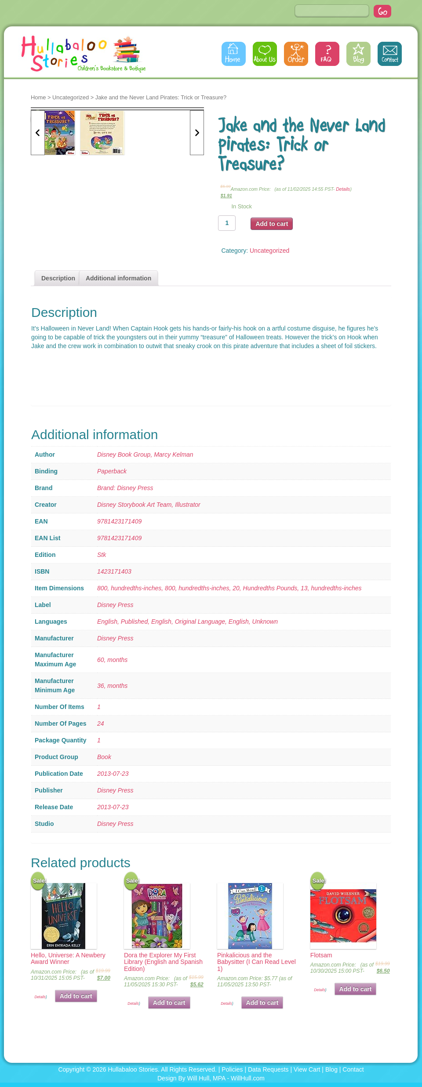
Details (343, 189)
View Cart (307, 1069)
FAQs (327, 54)
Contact (390, 54)
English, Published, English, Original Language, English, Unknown (187, 621)
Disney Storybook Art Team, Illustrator (148, 504)
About (265, 54)
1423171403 (114, 571)
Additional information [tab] (118, 278)
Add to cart (271, 223)
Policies (232, 1069)
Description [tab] (58, 278)
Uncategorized (70, 97)
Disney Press (115, 604)
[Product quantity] (227, 223)
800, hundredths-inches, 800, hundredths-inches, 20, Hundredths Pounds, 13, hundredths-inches (229, 588)
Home (234, 54)
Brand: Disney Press (125, 487)
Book (104, 756)
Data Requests (268, 1069)
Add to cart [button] (76, 996)
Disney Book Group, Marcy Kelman (145, 454)
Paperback (112, 471)
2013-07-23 (113, 773)
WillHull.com (248, 1078)
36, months (112, 685)
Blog (358, 54)
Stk (101, 554)
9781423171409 (119, 521)
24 (100, 723)
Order (296, 54)
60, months (112, 659)
